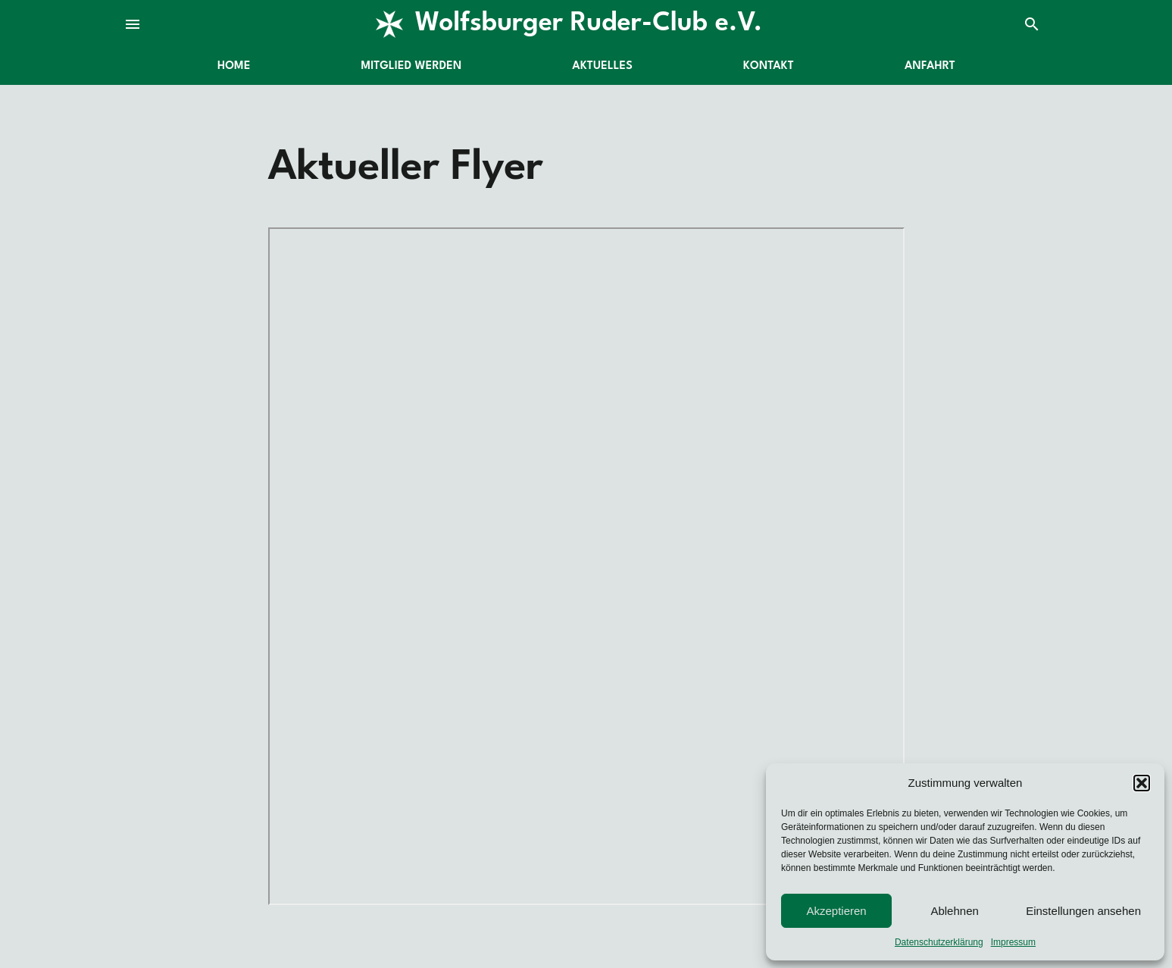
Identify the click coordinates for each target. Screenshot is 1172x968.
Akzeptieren (836, 910)
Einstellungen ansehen (1083, 910)
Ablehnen (954, 910)
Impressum (1013, 942)
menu (132, 24)
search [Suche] (1032, 24)
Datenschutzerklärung (939, 942)
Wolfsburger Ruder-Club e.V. (588, 23)
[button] (1141, 783)
